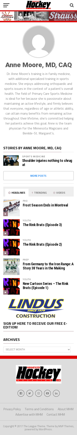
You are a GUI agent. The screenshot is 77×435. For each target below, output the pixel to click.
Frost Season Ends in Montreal (45, 205)
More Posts (38, 176)
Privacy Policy (12, 409)
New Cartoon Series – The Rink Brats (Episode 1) (45, 285)
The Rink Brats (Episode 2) (42, 244)
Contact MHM (56, 414)
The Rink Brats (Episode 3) (42, 225)
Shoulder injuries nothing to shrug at (47, 163)
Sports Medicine (33, 156)
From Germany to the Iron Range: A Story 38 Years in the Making (48, 266)
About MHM (66, 409)
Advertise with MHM (29, 414)
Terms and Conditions (39, 409)
